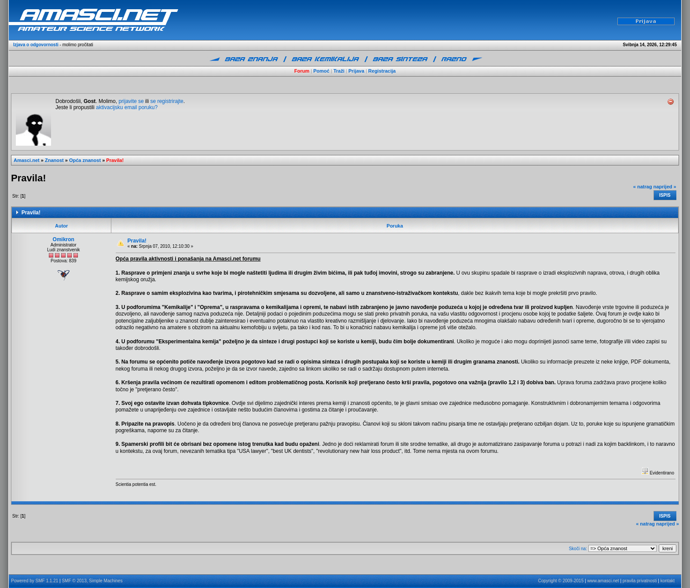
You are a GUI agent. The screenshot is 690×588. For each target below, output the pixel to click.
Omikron (63, 239)
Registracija (382, 71)
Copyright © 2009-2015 (561, 580)
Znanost (54, 160)
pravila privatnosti (640, 580)
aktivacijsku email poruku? (127, 107)
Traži (339, 71)
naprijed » (664, 186)
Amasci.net (27, 160)
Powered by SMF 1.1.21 (34, 580)
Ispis (665, 195)
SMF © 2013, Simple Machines (92, 580)
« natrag (642, 186)
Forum (301, 71)
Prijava (356, 71)
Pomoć (321, 71)
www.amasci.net (603, 580)
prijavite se (130, 101)
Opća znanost (85, 160)
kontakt (668, 580)
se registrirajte (166, 101)
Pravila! (115, 160)
